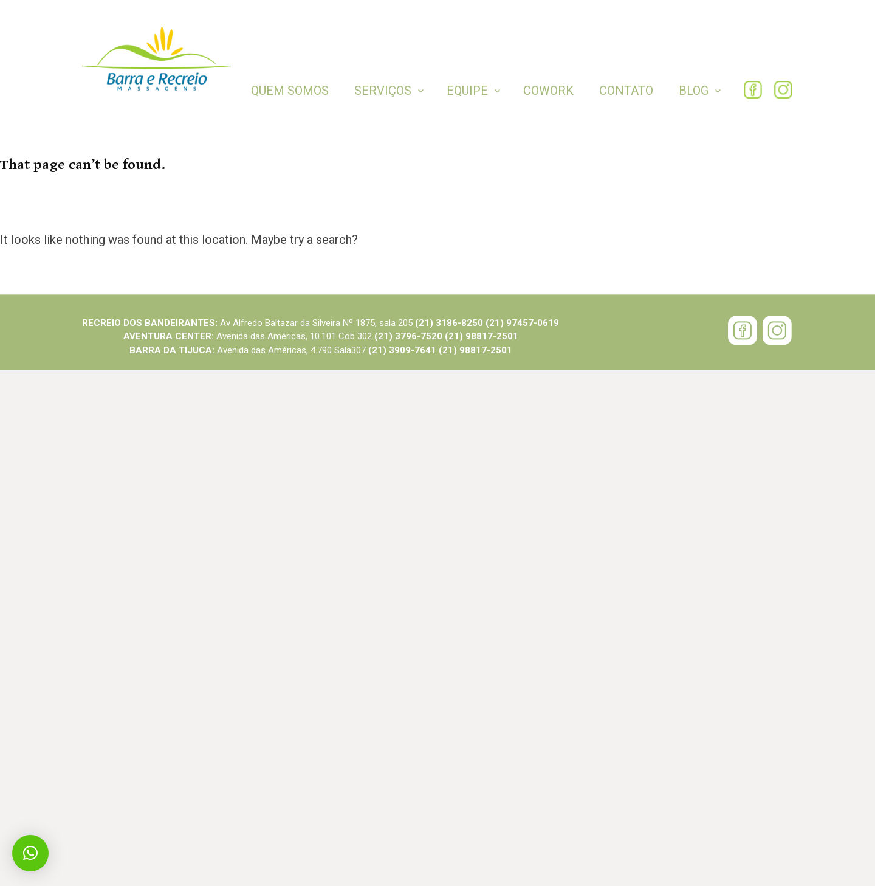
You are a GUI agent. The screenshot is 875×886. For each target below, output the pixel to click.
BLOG (694, 90)
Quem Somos (290, 90)
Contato (626, 90)
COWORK (548, 90)
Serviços (382, 90)
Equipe (467, 90)
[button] (30, 853)
